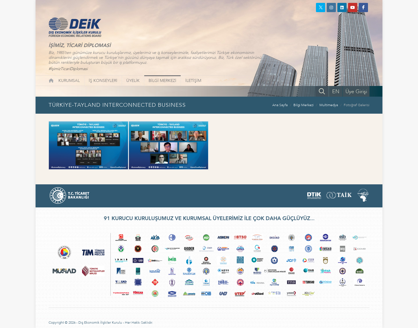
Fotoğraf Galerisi (356, 105)
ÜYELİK (133, 80)
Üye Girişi (356, 91)
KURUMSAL (69, 80)
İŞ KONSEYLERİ (103, 80)
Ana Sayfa (280, 105)
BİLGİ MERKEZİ (162, 80)
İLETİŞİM (193, 80)
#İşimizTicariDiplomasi (68, 68)
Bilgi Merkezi (303, 105)
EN (335, 91)
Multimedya (328, 105)
